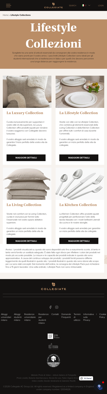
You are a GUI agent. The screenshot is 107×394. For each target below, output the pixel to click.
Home (6, 15)
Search (72, 5)
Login (101, 5)
